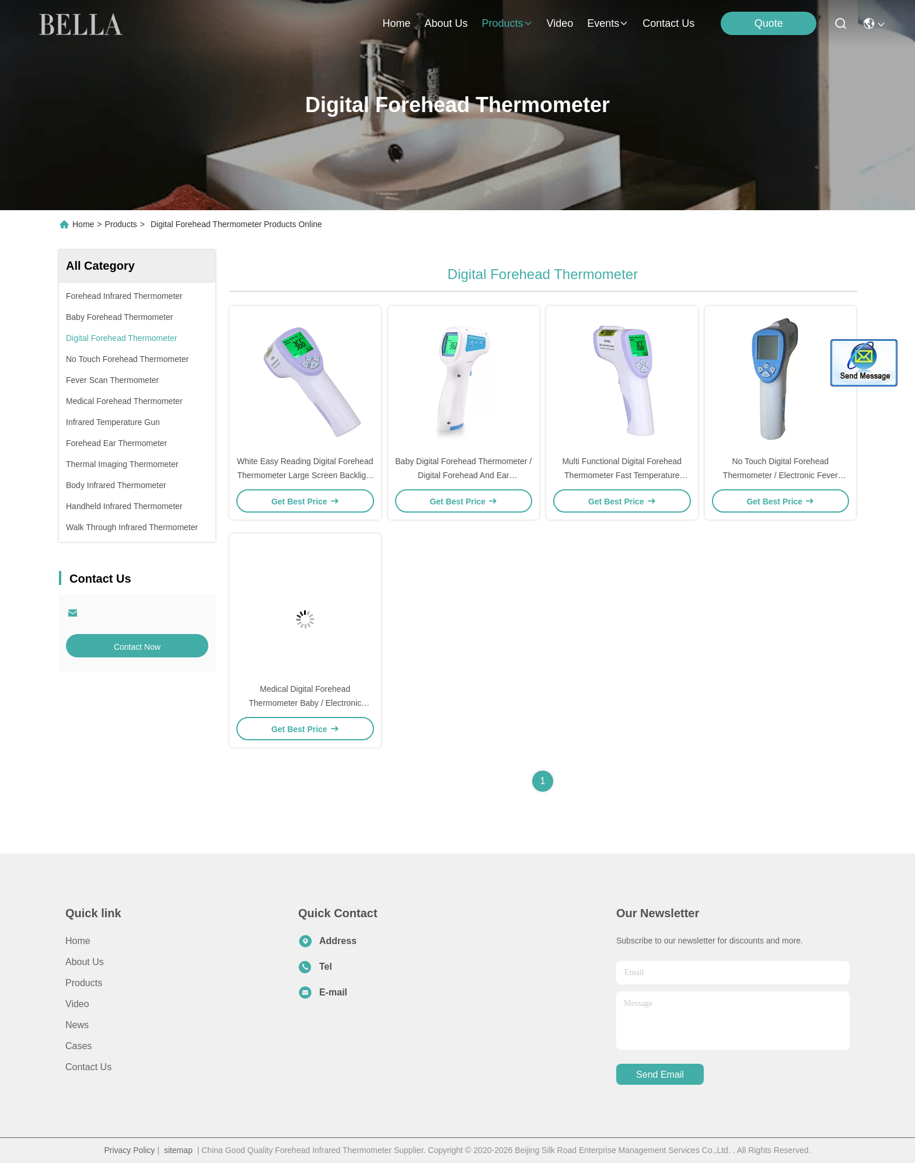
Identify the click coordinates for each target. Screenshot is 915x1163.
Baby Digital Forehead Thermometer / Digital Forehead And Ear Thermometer (463, 475)
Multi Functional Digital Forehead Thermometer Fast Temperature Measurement (622, 475)
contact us (668, 23)
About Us (84, 962)
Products (121, 224)
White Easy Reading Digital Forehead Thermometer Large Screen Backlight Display (305, 475)
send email (660, 1075)
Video (77, 1004)
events (607, 23)
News (77, 1025)
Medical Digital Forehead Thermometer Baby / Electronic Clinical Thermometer (305, 703)
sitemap (178, 1150)
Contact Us (88, 1067)
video (560, 23)
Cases (78, 1046)
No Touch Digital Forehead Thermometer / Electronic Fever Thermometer (780, 475)
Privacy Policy (129, 1150)
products (506, 23)
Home (396, 23)
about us (445, 23)
